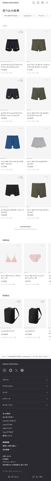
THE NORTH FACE (10, 16)
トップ (3, 356)
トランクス (41, 16)
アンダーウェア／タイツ (40, 356)
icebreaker (28, 16)
